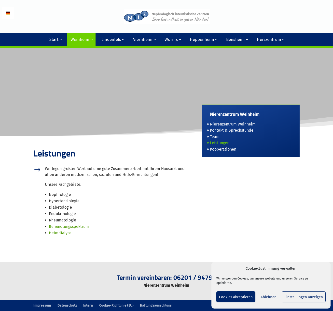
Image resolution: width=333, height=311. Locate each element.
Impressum (42, 305)
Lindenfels (111, 39)
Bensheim (235, 39)
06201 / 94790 (194, 277)
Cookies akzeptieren (236, 297)
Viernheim (143, 39)
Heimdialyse (60, 233)
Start (53, 39)
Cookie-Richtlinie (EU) (116, 305)
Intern (88, 305)
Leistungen (219, 142)
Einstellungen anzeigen (303, 297)
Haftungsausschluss (156, 305)
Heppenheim (202, 39)
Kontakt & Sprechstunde (231, 130)
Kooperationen (223, 149)
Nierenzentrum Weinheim (233, 124)
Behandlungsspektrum (69, 226)
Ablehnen (269, 297)
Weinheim (79, 39)
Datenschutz (67, 305)
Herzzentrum (269, 39)
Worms (171, 39)
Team (215, 136)
